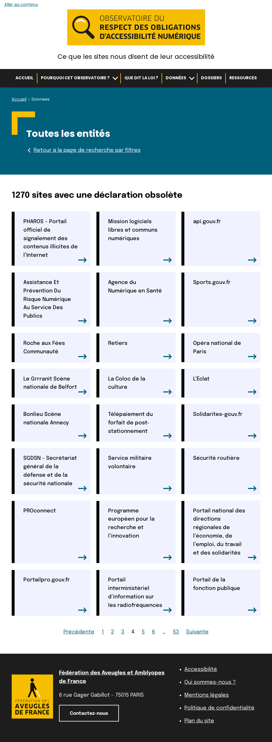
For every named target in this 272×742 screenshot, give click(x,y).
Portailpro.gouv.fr (55, 594)
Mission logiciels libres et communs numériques (140, 241)
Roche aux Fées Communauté (55, 350)
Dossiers (211, 78)
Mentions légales (206, 695)
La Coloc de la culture (140, 385)
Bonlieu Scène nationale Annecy (55, 425)
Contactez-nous (89, 713)
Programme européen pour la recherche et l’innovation (140, 534)
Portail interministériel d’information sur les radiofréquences (140, 594)
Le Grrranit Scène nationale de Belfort (55, 385)
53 (176, 632)
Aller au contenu (21, 5)
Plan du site (199, 721)
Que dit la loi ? (141, 78)
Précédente (78, 632)
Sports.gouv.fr (225, 301)
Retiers (140, 350)
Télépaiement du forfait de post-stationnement (140, 425)
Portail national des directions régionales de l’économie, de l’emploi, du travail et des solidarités (225, 534)
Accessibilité (200, 669)
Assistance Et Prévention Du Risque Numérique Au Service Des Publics (55, 301)
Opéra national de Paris (225, 350)
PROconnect (55, 534)
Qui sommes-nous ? (210, 682)
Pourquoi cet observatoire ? (75, 78)
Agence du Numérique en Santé (140, 301)
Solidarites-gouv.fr (225, 425)
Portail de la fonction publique (225, 594)
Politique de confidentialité (219, 708)
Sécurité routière (225, 473)
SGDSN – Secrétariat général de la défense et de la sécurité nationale (55, 473)
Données (176, 78)
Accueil (24, 78)
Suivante (197, 632)
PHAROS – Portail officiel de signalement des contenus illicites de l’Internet (55, 241)
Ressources (243, 78)
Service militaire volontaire (140, 473)
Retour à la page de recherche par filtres (83, 150)
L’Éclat (225, 385)
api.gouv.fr (225, 241)
